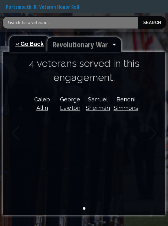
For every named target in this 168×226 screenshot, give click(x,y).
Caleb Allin (42, 103)
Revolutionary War (80, 44)
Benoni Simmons (126, 103)
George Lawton (70, 103)
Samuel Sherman (98, 103)
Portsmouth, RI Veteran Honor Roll (42, 6)
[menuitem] (84, 44)
